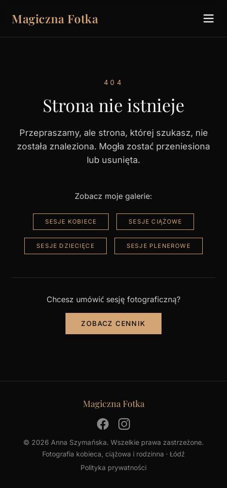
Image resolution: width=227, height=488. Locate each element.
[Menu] (208, 18)
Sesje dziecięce (65, 245)
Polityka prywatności (113, 467)
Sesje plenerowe (159, 245)
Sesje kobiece (71, 221)
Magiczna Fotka (55, 18)
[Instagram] (124, 424)
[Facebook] (103, 424)
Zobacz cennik (113, 323)
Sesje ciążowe (155, 221)
